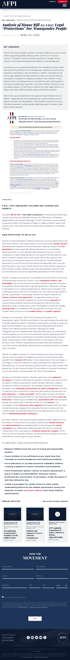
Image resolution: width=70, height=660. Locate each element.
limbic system (60, 244)
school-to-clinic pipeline (31, 405)
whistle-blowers (56, 423)
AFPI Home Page (63, 637)
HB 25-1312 (15, 215)
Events (52, 1)
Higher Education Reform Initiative (33, 20)
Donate (62, 1)
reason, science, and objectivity (17, 297)
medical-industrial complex (45, 431)
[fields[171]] (62, 585)
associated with (46, 400)
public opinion (53, 311)
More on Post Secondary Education (55, 501)
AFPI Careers (8, 637)
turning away (8, 309)
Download (7, 199)
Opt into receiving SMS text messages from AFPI (14, 597)
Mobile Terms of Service (39, 607)
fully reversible (27, 394)
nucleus (38, 651)
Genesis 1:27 (20, 360)
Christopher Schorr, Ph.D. (11, 35)
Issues (6, 16)
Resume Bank (8, 640)
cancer (51, 402)
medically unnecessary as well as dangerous (37, 388)
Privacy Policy (23, 607)
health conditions (28, 414)
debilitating (14, 414)
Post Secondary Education (20, 16)
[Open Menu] (64, 5)
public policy (36, 311)
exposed (54, 300)
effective (11, 394)
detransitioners (13, 425)
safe (4, 394)
